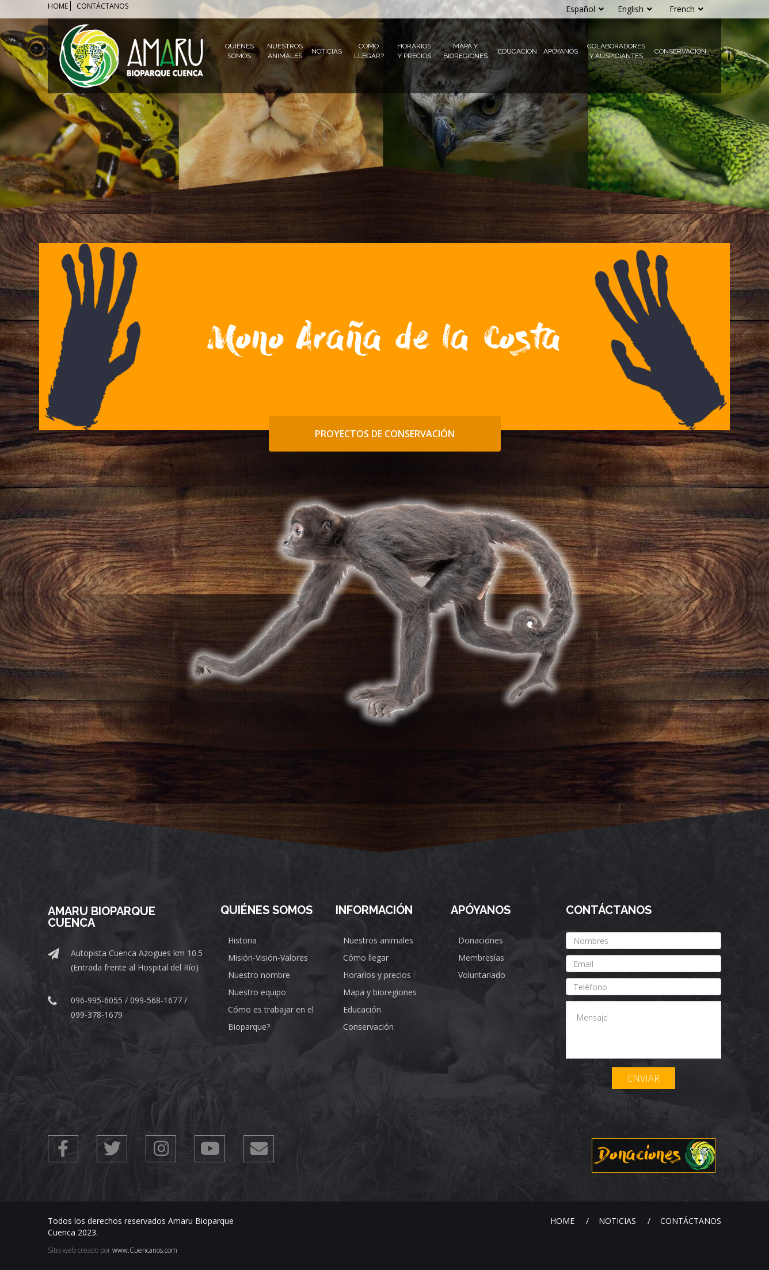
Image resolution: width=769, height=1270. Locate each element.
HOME (58, 6)
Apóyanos (560, 51)
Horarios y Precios (414, 51)
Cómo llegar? (369, 51)
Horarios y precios (377, 974)
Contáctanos (690, 1220)
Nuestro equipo (257, 992)
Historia (242, 940)
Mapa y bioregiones (380, 992)
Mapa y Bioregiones (465, 51)
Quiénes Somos (239, 51)
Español (585, 8)
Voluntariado (481, 974)
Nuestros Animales (285, 51)
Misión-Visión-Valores (268, 957)
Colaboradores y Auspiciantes (616, 51)
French (686, 8)
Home (562, 1220)
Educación (517, 51)
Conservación (680, 51)
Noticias (326, 51)
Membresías (481, 957)
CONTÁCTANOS (102, 6)
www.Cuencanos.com (144, 1250)
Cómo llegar (366, 957)
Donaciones (480, 940)
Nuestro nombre (259, 974)
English (635, 8)
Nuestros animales (378, 940)
